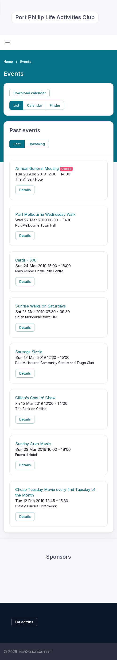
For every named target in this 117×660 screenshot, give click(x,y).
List (16, 105)
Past (17, 144)
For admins (24, 622)
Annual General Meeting (37, 168)
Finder (55, 105)
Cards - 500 (25, 260)
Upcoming (36, 144)
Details (25, 190)
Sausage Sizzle (28, 351)
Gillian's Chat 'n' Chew (35, 397)
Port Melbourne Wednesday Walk (45, 214)
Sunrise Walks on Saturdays (40, 306)
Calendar (34, 105)
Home (8, 62)
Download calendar (29, 93)
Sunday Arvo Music (33, 443)
